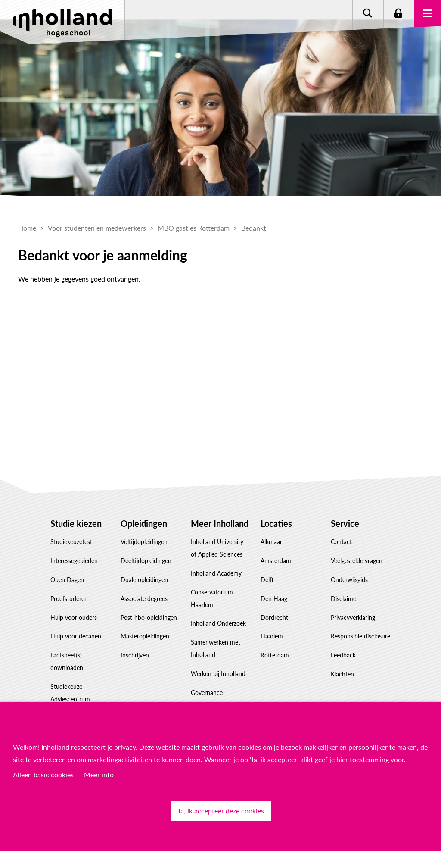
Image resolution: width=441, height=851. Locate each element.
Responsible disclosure (360, 636)
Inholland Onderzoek (218, 623)
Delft (267, 579)
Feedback (343, 655)
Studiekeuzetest (71, 541)
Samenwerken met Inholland (215, 648)
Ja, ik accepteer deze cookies (220, 811)
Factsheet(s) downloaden (66, 661)
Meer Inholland (219, 523)
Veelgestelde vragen (356, 560)
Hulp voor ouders (73, 617)
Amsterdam (276, 560)
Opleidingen (144, 523)
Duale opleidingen (144, 579)
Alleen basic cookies (43, 774)
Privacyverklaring (353, 617)
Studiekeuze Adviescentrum (70, 693)
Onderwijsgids (349, 579)
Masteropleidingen (145, 636)
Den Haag (274, 598)
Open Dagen (67, 579)
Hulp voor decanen (75, 636)
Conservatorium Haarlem (212, 598)
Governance (207, 692)
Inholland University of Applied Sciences (217, 548)
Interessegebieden (74, 560)
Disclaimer (344, 598)
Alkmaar (271, 541)
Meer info (99, 774)
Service (345, 523)
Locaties (276, 523)
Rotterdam (275, 655)
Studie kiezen (76, 523)
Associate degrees (144, 598)
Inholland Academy (216, 573)
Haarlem (272, 636)
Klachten (342, 674)
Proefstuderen (69, 598)
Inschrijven (135, 655)
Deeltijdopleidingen (146, 560)
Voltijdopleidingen (144, 541)
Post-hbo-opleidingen (149, 617)
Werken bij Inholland (218, 673)
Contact (341, 541)
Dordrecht (274, 617)
